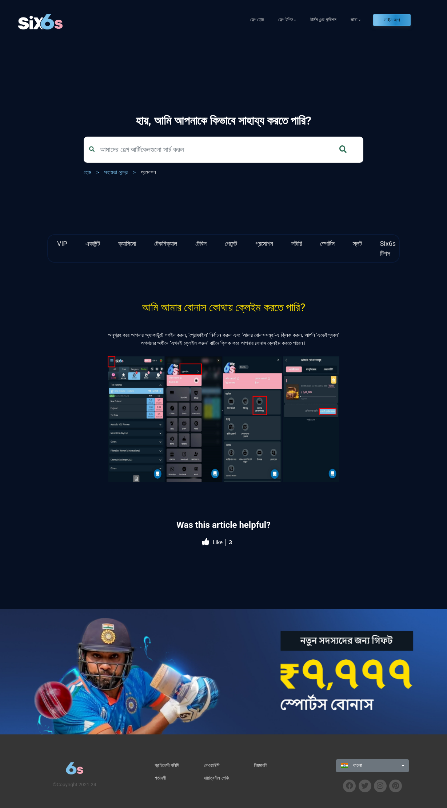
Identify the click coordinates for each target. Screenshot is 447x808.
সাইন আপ (392, 20)
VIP (62, 243)
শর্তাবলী (160, 778)
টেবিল (201, 243)
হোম (87, 172)
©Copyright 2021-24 (74, 784)
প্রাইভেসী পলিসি (167, 765)
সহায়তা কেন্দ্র (116, 172)
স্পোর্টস (327, 243)
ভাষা (354, 19)
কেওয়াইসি (212, 765)
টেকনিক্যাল (165, 243)
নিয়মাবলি (260, 765)
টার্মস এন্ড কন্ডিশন (323, 19)
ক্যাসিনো (127, 243)
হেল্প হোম (257, 19)
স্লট (357, 243)
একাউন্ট (92, 243)
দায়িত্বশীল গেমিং (216, 778)
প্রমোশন (148, 172)
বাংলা (351, 765)
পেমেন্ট (231, 243)
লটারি (296, 243)
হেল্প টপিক (285, 19)
